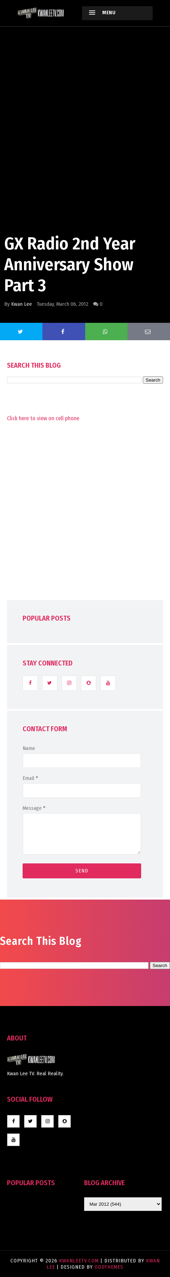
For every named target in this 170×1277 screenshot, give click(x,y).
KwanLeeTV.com (79, 1261)
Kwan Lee (21, 304)
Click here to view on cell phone (43, 418)
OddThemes (109, 1267)
